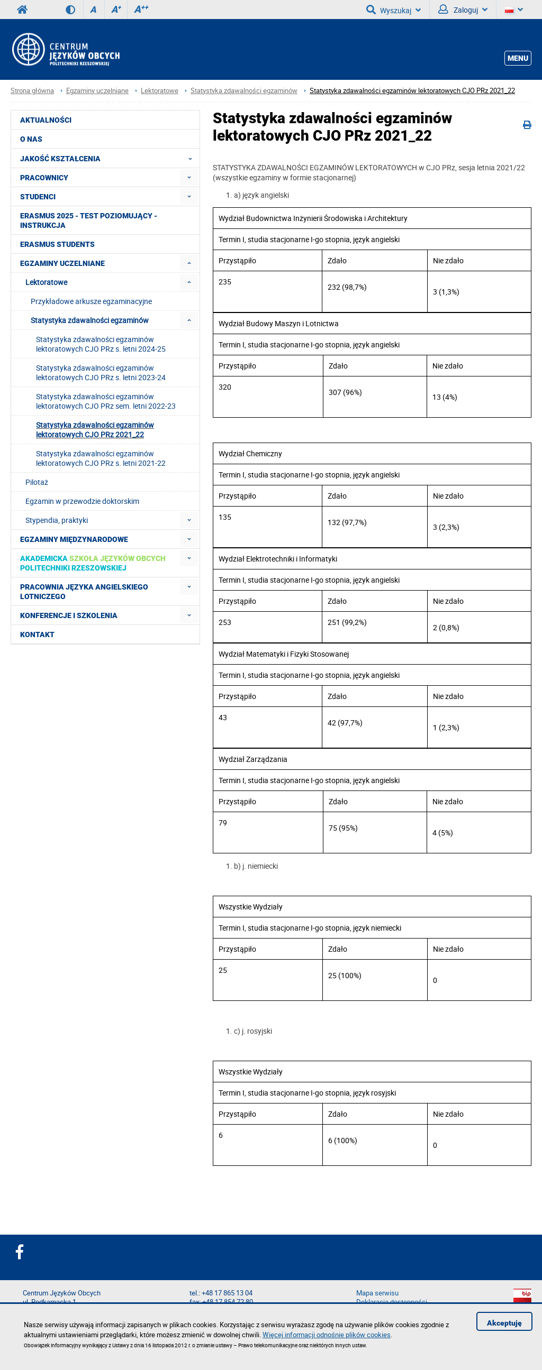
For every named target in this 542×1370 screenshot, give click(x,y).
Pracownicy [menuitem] (44, 177)
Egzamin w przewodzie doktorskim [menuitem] (82, 501)
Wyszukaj (393, 9)
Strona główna (32, 90)
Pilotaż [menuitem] (36, 482)
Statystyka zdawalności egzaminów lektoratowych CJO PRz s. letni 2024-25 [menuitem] (101, 344)
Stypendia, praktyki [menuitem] (56, 520)
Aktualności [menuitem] (45, 120)
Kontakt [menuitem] (37, 634)
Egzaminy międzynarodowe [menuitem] (74, 539)
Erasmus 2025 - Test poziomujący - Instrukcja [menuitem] (88, 220)
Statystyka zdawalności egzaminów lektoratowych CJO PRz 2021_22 (412, 90)
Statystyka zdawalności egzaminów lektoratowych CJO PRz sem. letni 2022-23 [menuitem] (106, 401)
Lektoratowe (159, 90)
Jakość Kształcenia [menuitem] (109, 158)
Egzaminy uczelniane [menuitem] (62, 263)
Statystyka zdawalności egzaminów (244, 90)
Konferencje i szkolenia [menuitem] (69, 615)
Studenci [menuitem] (38, 196)
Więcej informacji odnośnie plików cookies (327, 1334)
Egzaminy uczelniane (97, 90)
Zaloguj (462, 9)
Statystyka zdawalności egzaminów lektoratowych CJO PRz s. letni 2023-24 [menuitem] (101, 372)
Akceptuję (504, 1323)
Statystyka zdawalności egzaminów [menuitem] (90, 320)
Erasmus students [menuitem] (57, 244)
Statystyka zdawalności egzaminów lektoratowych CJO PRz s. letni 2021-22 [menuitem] (101, 458)
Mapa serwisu (377, 1293)
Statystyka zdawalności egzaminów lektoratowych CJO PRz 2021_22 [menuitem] (95, 429)
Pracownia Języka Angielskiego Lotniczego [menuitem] (84, 592)
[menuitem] (189, 177)
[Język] (513, 9)
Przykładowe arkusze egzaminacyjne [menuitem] (91, 301)
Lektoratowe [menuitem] (46, 282)
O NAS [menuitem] (31, 139)
